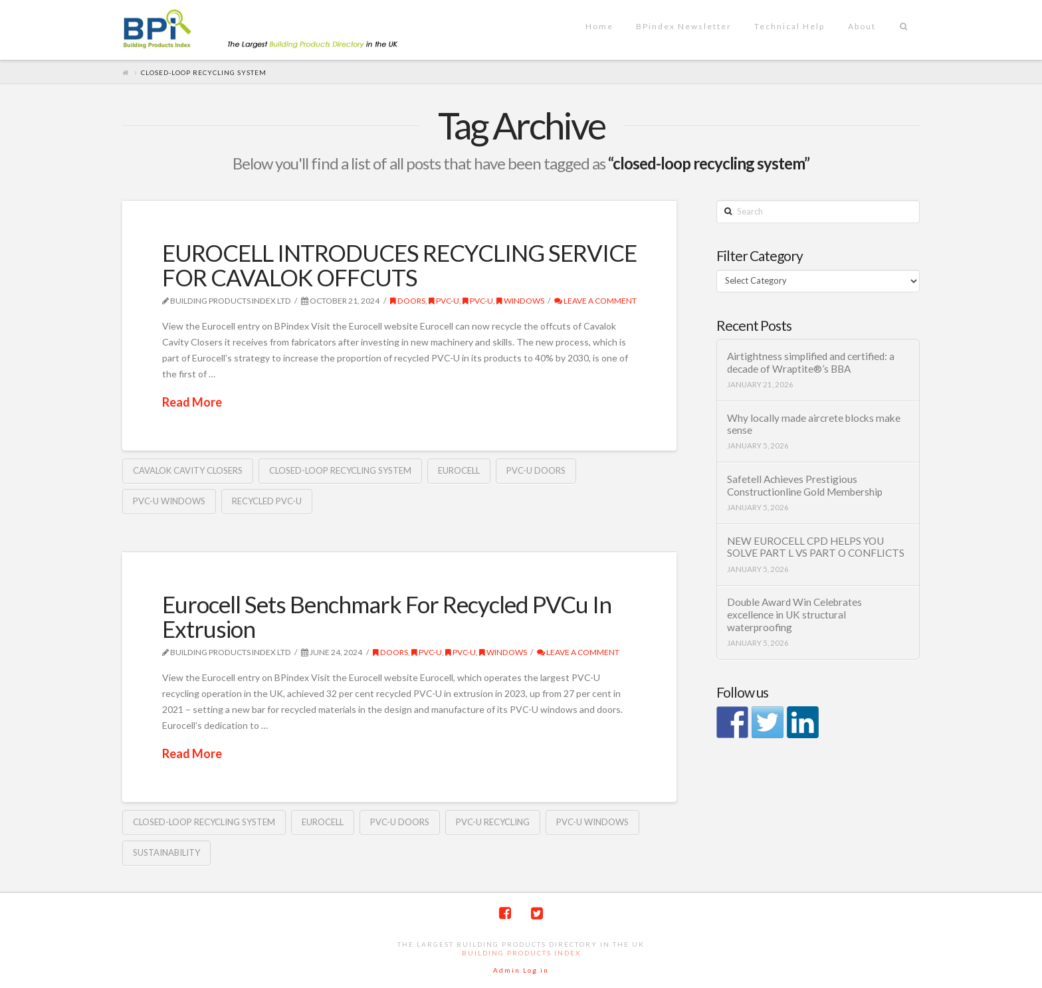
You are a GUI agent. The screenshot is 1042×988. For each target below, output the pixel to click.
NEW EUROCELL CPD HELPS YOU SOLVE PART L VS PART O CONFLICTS (815, 547)
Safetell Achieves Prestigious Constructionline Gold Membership (805, 485)
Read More (192, 402)
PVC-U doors (536, 470)
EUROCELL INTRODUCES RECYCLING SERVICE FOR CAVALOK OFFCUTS (399, 265)
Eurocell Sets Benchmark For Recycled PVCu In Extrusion (386, 616)
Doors (407, 301)
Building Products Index (521, 953)
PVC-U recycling (493, 822)
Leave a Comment (595, 301)
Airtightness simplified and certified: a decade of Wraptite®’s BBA (810, 362)
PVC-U (444, 301)
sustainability (166, 852)
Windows (520, 301)
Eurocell (459, 470)
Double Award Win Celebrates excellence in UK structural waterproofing (794, 614)
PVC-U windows (169, 501)
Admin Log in (521, 970)
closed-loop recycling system (340, 470)
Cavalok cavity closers (188, 470)
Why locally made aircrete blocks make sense (813, 424)
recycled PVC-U (267, 501)
